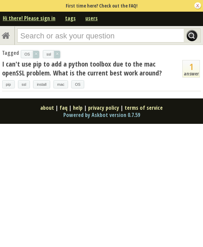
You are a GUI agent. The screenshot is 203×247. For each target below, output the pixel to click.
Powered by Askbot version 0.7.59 (101, 115)
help (78, 107)
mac (60, 84)
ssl (24, 84)
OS (78, 84)
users (91, 18)
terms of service (144, 107)
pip (8, 84)
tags (70, 18)
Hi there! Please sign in (29, 18)
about (47, 107)
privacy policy (103, 107)
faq (63, 107)
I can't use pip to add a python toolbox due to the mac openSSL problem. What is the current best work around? (82, 68)
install (41, 84)
